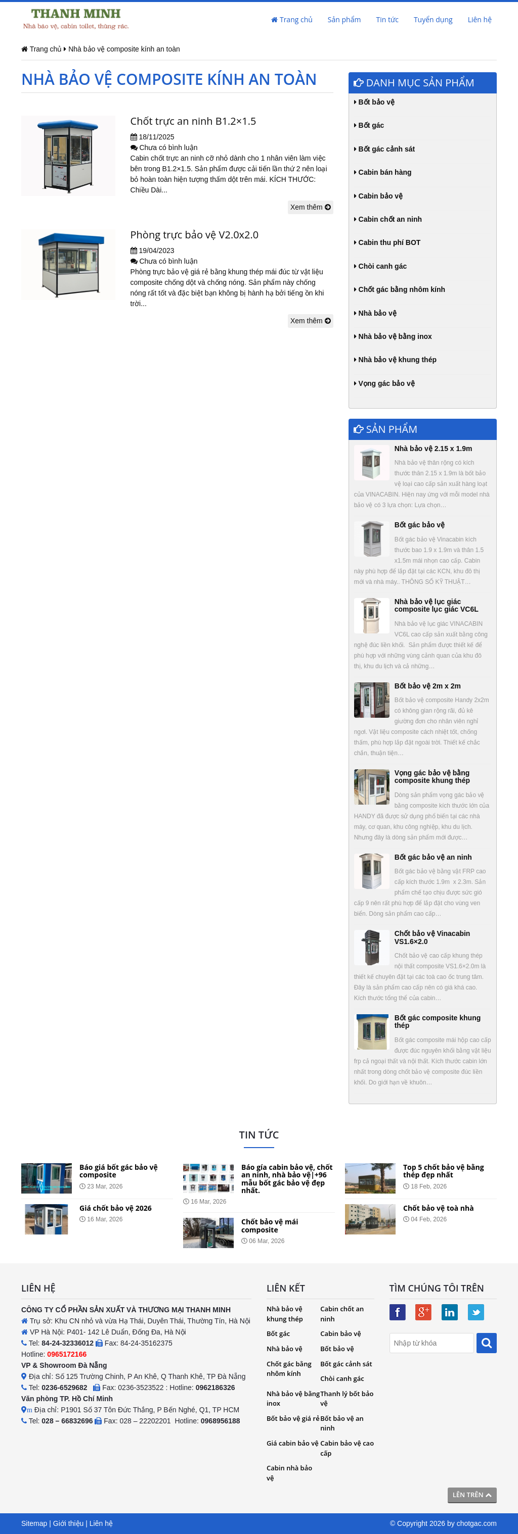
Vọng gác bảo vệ (384, 383)
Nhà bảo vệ (375, 313)
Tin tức (387, 19)
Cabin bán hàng (383, 172)
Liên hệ (480, 19)
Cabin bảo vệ (378, 196)
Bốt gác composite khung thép (438, 1021)
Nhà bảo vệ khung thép (395, 360)
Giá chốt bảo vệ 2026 (115, 1208)
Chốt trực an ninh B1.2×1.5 (193, 121)
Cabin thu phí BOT (387, 242)
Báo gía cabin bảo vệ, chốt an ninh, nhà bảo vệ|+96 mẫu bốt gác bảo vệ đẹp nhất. (287, 1178)
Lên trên (472, 1494)
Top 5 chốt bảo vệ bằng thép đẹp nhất (443, 1170)
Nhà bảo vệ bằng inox (393, 336)
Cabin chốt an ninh (388, 219)
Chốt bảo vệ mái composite (269, 1225)
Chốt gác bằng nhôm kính (399, 289)
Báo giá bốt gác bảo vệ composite (118, 1170)
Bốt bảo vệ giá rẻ (293, 1418)
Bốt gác (369, 125)
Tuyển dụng (433, 19)
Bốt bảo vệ (374, 102)
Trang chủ (292, 19)
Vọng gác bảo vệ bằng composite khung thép (432, 776)
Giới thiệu (68, 1523)
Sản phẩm (344, 19)
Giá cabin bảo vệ (293, 1443)
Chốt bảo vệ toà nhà (438, 1208)
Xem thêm (310, 207)
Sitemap (34, 1523)
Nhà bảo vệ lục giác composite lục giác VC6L (437, 605)
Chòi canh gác (380, 266)
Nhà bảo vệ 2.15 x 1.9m (433, 448)
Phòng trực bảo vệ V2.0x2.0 (195, 234)
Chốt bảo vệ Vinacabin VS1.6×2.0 (432, 937)
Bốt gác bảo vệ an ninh (433, 857)
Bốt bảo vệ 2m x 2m (428, 686)
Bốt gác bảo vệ (420, 525)
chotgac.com (477, 1523)
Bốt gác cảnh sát (384, 149)
